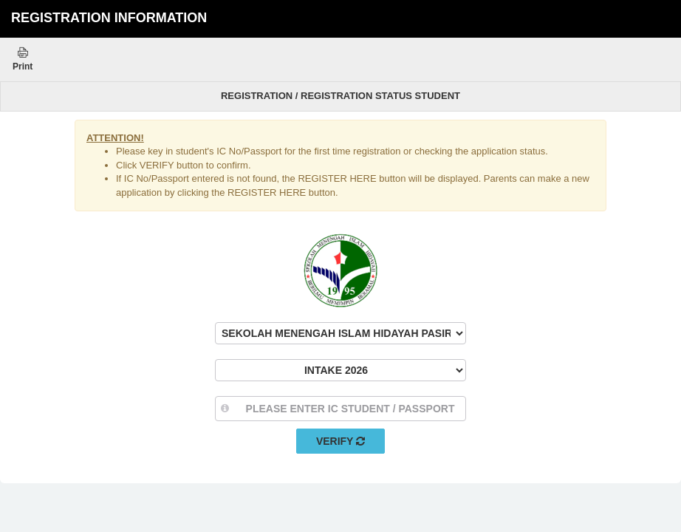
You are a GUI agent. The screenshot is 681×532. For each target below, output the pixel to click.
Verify (340, 441)
